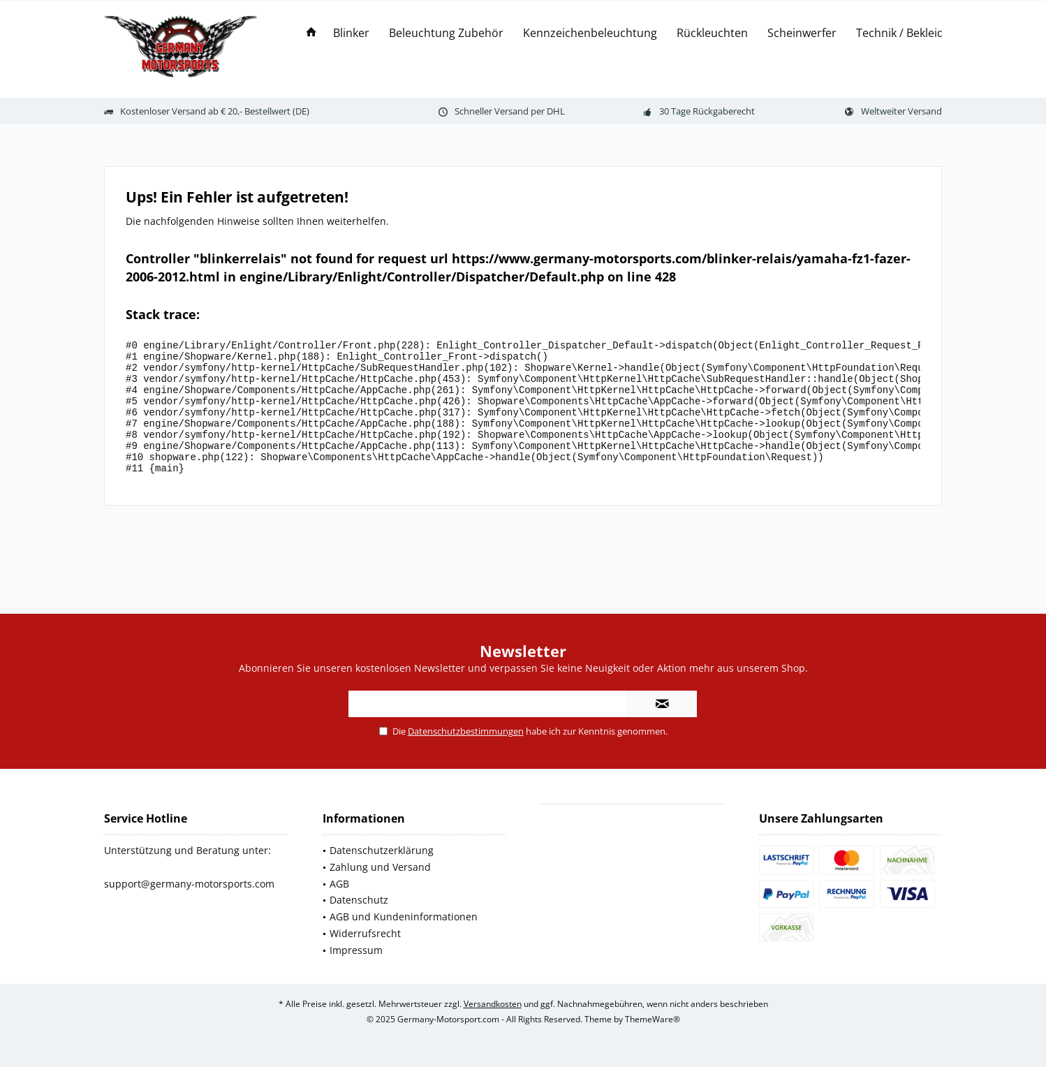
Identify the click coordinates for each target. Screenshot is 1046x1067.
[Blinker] (351, 33)
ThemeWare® (652, 1019)
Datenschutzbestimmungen (466, 731)
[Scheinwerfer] (802, 33)
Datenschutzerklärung (382, 850)
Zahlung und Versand (380, 867)
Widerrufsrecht (365, 933)
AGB (339, 883)
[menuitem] (311, 33)
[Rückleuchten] (712, 33)
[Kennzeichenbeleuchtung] (590, 33)
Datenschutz (359, 899)
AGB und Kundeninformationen (404, 916)
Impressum (356, 950)
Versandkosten (493, 1004)
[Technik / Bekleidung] (910, 33)
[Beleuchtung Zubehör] (446, 33)
